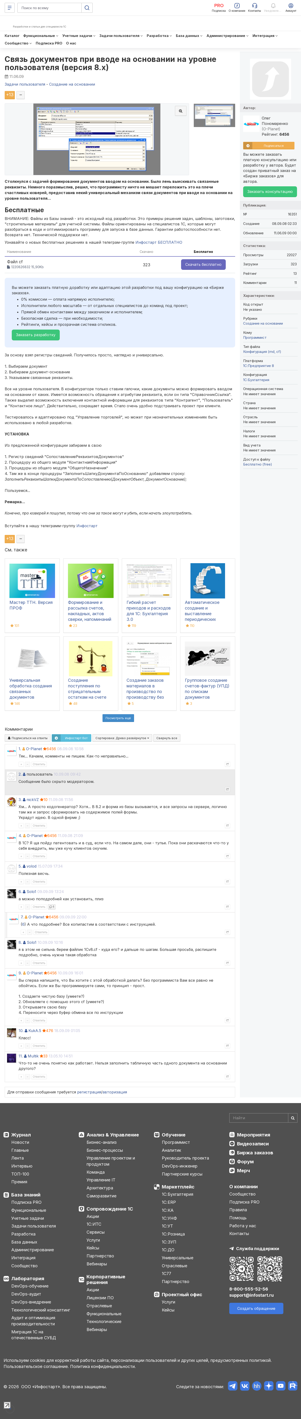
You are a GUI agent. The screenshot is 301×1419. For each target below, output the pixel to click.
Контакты (239, 1233)
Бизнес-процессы (105, 1150)
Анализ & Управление (113, 1135)
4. (20, 835)
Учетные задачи (27, 1218)
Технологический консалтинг (40, 1309)
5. (20, 866)
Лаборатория (27, 1278)
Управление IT (101, 1179)
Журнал (21, 1135)
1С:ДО (168, 1249)
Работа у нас (242, 1225)
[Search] (263, 1118)
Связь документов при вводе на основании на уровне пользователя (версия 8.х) (111, 63)
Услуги (93, 1240)
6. (20, 891)
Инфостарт (87, 525)
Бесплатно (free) (257, 464)
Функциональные (28, 1210)
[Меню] (10, 8)
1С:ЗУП (169, 1242)
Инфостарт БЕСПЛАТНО (158, 242)
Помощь (238, 1217)
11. (21, 1056)
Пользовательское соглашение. (36, 1366)
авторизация (115, 1092)
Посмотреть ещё (118, 718)
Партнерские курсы (182, 1174)
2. (20, 774)
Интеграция (23, 1257)
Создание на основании (263, 323)
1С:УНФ (169, 1218)
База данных (24, 1242)
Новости (20, 1142)
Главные (20, 1150)
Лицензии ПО (100, 1297)
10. (21, 1030)
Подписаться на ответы (28, 738)
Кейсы (93, 1247)
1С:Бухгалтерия (177, 1194)
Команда (96, 1172)
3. (20, 799)
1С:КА (168, 1210)
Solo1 (31, 891)
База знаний (25, 1195)
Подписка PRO (26, 1202)
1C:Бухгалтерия (256, 380)
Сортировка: (122, 738)
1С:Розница (173, 1234)
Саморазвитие (101, 1195)
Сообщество (24, 1265)
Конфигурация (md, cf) (262, 351)
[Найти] (292, 1118)
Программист (255, 337)
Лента (17, 1158)
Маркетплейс (178, 1187)
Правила (238, 1209)
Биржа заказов (255, 1153)
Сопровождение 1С (110, 1209)
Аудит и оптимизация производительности (33, 1320)
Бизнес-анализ (102, 1142)
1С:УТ (167, 1226)
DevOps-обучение (29, 1285)
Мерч (243, 1170)
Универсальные (177, 1257)
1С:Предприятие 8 (258, 365)
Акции (93, 1216)
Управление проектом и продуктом (111, 1161)
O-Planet (34, 748)
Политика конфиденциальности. (103, 1366)
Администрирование (32, 1249)
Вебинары (97, 1263)
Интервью (21, 1166)
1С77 (166, 1273)
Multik (33, 1056)
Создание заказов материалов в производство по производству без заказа (145, 691)
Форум (245, 1161)
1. (20, 748)
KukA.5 (34, 1030)
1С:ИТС (94, 1224)
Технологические (104, 1321)
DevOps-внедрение (31, 1301)
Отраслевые (99, 1305)
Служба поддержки (257, 1248)
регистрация (89, 1092)
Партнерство (100, 1255)
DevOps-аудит (26, 1293)
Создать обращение (256, 1308)
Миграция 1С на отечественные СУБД (33, 1334)
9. (20, 973)
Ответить (39, 764)
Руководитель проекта (185, 1158)
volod (31, 866)
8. (20, 942)
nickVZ (33, 799)
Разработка (23, 1234)
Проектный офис (182, 1294)
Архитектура (100, 1187)
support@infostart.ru (251, 1295)
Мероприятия (253, 1135)
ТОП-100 (20, 1174)
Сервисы (96, 1232)
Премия (19, 1181)
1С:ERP (169, 1202)
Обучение (174, 1135)
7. (22, 917)
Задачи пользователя (33, 1226)
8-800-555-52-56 (248, 1289)
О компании (243, 1186)
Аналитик (171, 1150)
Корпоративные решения (106, 1279)
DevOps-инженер (180, 1166)
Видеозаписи (253, 1144)
